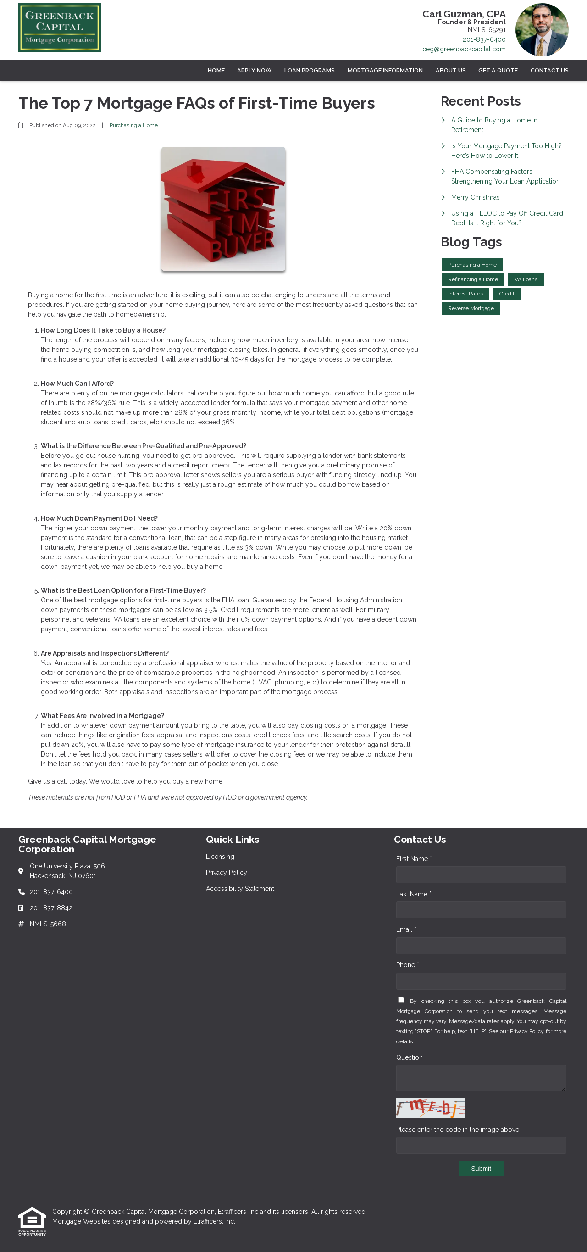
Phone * (407, 964)
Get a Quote (498, 70)
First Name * (414, 858)
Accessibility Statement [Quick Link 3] (240, 888)
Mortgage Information (385, 70)
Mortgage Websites (82, 1221)
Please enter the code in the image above (457, 1129)
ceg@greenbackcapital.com (464, 49)
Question (409, 1057)
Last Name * (414, 894)
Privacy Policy (527, 1031)
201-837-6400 (484, 39)
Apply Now (254, 70)
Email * (406, 929)
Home (216, 70)
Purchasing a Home (134, 125)
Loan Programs (309, 70)
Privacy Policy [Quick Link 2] (226, 872)
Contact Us (550, 70)
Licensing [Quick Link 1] (220, 856)
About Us (451, 70)
